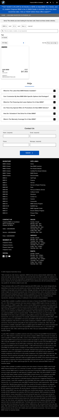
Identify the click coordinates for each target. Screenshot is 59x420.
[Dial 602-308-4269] (53, 2)
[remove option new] (24, 26)
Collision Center (34, 193)
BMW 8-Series (7, 176)
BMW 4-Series (7, 169)
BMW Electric (34, 174)
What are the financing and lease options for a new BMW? (29, 103)
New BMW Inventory (36, 167)
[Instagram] (6, 257)
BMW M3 (5, 190)
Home (3, 15)
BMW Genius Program (36, 204)
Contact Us (33, 197)
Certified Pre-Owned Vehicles (38, 172)
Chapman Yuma (7, 250)
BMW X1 (5, 197)
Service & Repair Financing (38, 186)
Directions (33, 195)
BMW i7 (5, 183)
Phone (5, 142)
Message (35, 142)
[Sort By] (52, 43)
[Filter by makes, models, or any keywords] (29, 31)
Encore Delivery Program (37, 211)
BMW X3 (5, 202)
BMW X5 (5, 204)
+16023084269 (10, 230)
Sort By (44, 43)
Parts (31, 188)
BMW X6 (5, 209)
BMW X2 (5, 200)
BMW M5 (5, 195)
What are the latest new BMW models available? (29, 92)
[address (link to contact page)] (50, 2)
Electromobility (34, 176)
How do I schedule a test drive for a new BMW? (29, 114)
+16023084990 (12, 233)
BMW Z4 (5, 214)
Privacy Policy (34, 214)
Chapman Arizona (8, 246)
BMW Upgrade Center (36, 209)
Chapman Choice (7, 243)
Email (34, 134)
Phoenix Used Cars (8, 248)
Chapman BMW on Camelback (36, 2)
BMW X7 (5, 211)
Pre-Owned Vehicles (36, 169)
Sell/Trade (33, 179)
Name (8, 134)
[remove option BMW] (5, 26)
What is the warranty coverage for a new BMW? (29, 120)
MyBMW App (34, 207)
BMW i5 (5, 181)
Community (33, 202)
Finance (32, 181)
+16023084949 (10, 237)
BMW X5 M (6, 207)
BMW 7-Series (7, 174)
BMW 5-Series (7, 172)
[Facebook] (3, 257)
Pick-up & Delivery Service (37, 190)
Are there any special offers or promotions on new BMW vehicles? (29, 109)
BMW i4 (5, 179)
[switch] (57, 2)
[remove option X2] (14, 26)
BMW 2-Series (7, 165)
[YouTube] (9, 257)
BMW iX (5, 186)
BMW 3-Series (7, 167)
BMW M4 (5, 193)
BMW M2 (5, 188)
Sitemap (32, 216)
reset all (30, 26)
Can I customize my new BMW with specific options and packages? (29, 97)
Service (32, 183)
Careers (32, 200)
